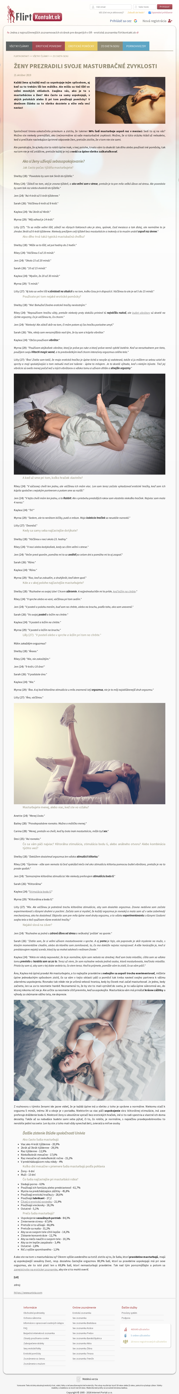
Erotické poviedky (48, 46)
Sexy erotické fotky (32, 1348)
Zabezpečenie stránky (33, 1343)
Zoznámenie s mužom (34, 1363)
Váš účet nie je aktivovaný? (111, 12)
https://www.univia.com (28, 1292)
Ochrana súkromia (32, 1318)
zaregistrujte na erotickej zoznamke (36, 1269)
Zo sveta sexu (110, 46)
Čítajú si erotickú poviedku (36, 1201)
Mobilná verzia (90, 1379)
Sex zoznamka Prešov (83, 1333)
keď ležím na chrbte (124, 591)
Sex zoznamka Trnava (83, 1353)
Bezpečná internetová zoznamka (39, 1333)
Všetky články (19, 46)
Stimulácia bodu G (40, 891)
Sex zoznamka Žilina (82, 1348)
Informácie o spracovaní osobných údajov (43, 1323)
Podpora (126, 1318)
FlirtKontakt (21, 56)
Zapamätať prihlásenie (161, 12)
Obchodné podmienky (34, 1312)
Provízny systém (129, 1312)
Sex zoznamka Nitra (82, 1343)
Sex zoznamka (79, 1318)
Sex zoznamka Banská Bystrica (87, 1338)
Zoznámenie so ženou (34, 1358)
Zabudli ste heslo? (136, 12)
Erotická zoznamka (82, 1312)
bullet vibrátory (141, 312)
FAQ (25, 1328)
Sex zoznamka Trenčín (83, 1358)
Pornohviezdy (136, 46)
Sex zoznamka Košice (83, 1328)
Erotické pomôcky (81, 46)
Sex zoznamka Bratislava (84, 1323)
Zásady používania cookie (36, 1338)
